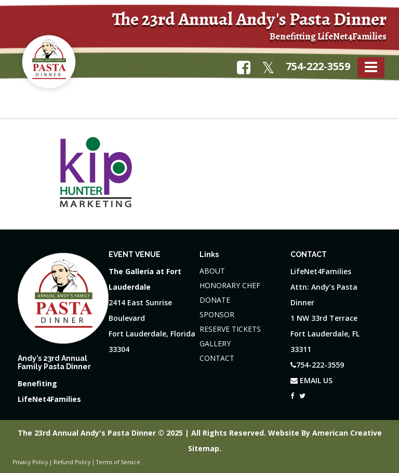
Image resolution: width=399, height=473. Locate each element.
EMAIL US (311, 380)
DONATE (215, 300)
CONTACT (217, 358)
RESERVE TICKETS (230, 329)
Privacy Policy (30, 462)
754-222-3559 (318, 66)
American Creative (347, 433)
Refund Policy (72, 462)
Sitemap (203, 448)
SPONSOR (217, 314)
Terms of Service (118, 462)
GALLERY (215, 343)
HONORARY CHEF (230, 285)
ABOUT (212, 271)
